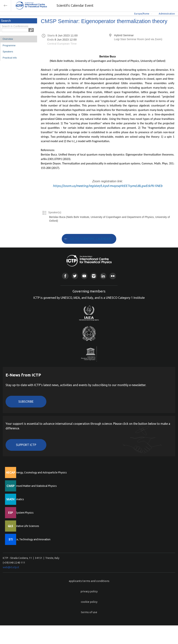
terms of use (89, 612)
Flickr (112, 276)
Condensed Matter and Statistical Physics (33, 485)
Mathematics (16, 499)
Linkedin (103, 276)
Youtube (84, 276)
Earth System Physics (21, 512)
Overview (8, 39)
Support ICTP (26, 444)
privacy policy (89, 591)
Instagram (93, 276)
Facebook (65, 276)
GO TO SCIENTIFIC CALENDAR (90, 238)
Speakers (8, 51)
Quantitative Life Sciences (24, 526)
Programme (9, 45)
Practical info (10, 57)
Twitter (75, 276)
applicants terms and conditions (89, 580)
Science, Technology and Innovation (29, 539)
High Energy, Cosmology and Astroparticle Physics (38, 472)
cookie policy (89, 601)
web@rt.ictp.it (11, 567)
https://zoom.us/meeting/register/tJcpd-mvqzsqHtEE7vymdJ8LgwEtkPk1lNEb (107, 185)
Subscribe (26, 401)
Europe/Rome (141, 13)
